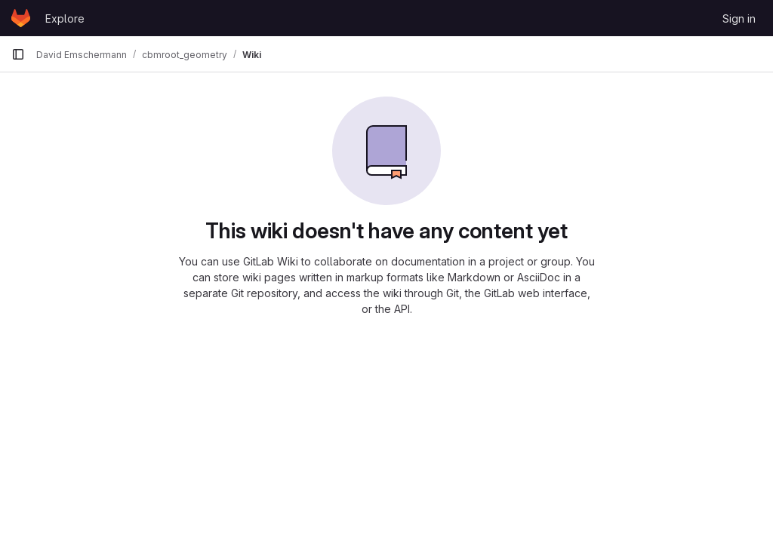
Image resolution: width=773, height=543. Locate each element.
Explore (65, 18)
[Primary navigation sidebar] (18, 54)
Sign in (739, 18)
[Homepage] (20, 18)
